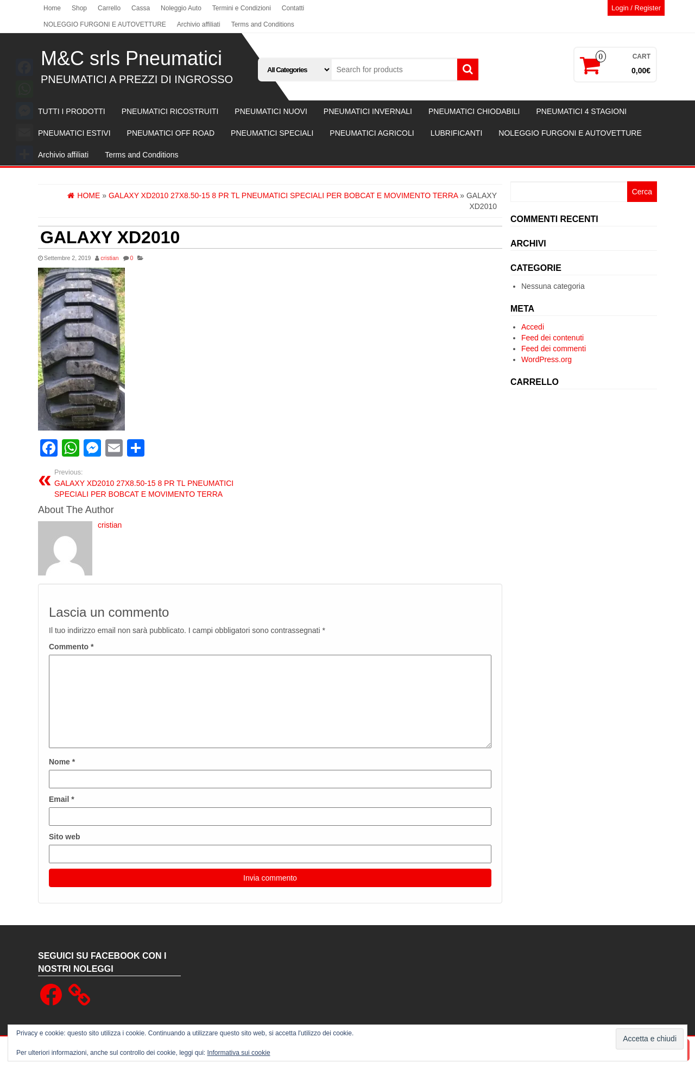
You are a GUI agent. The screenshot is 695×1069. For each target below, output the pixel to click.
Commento (71, 646)
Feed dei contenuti (552, 337)
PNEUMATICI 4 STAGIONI (581, 111)
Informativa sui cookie (238, 1053)
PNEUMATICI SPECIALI (272, 133)
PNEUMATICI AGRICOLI (372, 133)
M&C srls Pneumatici (131, 58)
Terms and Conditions (262, 24)
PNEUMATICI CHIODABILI (474, 111)
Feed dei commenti (553, 348)
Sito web (64, 836)
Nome (62, 761)
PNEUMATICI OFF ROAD (171, 133)
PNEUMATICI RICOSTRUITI (170, 111)
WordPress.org (546, 359)
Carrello (109, 8)
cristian (109, 258)
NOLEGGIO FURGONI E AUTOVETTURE (104, 24)
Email (61, 799)
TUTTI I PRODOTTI (71, 111)
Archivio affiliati (198, 24)
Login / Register (636, 8)
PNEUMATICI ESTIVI (74, 133)
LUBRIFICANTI (457, 133)
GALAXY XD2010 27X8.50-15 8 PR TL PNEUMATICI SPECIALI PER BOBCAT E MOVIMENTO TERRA (158, 483)
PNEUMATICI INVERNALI (368, 111)
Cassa (140, 8)
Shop (79, 8)
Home (52, 8)
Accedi (532, 326)
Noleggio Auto (181, 8)
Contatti (293, 8)
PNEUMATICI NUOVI (271, 111)
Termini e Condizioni (241, 8)
